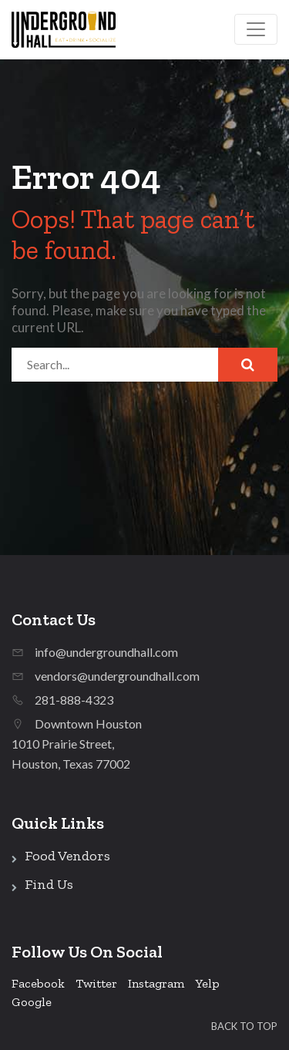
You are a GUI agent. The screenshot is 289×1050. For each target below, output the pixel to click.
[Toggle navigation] (255, 29)
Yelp (207, 983)
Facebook (38, 983)
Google (32, 1001)
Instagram (156, 983)
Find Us (49, 884)
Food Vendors (67, 855)
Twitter (96, 983)
